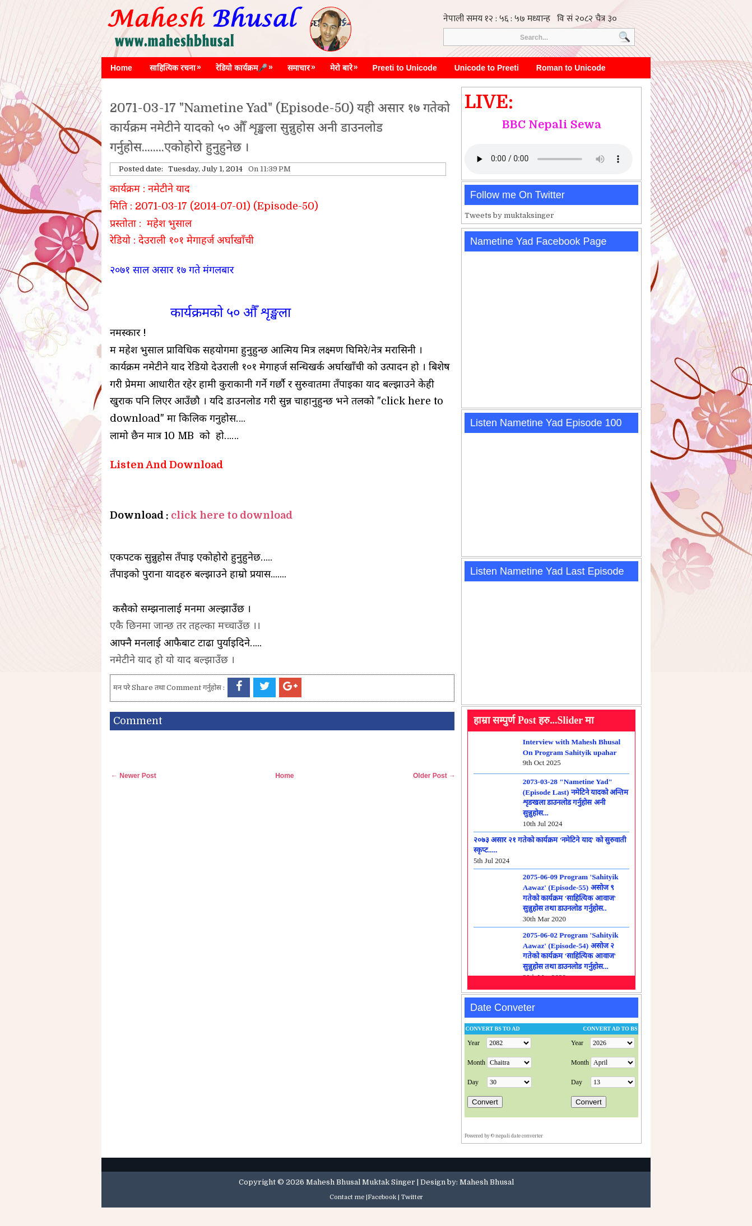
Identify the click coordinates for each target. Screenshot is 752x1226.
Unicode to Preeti (486, 67)
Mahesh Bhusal (486, 1182)
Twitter (412, 1197)
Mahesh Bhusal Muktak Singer (360, 1182)
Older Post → (434, 776)
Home (121, 67)
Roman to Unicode (571, 67)
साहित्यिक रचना (178, 65)
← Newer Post (133, 776)
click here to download (232, 515)
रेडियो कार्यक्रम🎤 (247, 65)
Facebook (382, 1197)
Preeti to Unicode (405, 67)
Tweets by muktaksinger (509, 215)
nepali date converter (519, 1136)
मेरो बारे (347, 65)
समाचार (304, 65)
